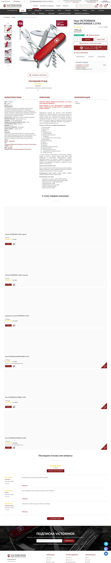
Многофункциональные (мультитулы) (22, 149)
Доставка (49, 549)
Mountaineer (12, 141)
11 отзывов (15, 396)
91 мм (10, 145)
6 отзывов (15, 278)
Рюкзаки (85, 10)
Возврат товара (51, 554)
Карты (93, 10)
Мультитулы (38, 10)
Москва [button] (85, 62)
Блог (87, 549)
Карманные (8, 144)
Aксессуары (51, 13)
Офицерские (14, 144)
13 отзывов (15, 316)
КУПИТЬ (8, 280)
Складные (26, 144)
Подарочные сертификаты (82, 13)
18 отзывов (15, 435)
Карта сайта (70, 551)
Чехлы (59, 10)
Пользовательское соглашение (74, 556)
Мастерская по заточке (65, 13)
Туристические (32, 144)
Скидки (88, 554)
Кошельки (41, 13)
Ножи (22, 10)
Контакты (65, 5)
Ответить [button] (25, 477)
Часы (29, 10)
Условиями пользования (67, 536)
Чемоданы (25, 13)
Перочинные (21, 144)
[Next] (8, 65)
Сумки (33, 13)
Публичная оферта (71, 554)
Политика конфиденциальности (94, 556)
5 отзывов (15, 355)
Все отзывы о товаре (55, 510)
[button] (101, 5)
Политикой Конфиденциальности (54, 536)
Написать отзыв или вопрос (55, 462)
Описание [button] (90, 56)
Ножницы (101, 10)
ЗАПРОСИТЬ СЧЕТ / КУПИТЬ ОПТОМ (90, 43)
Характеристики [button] (80, 56)
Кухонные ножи (49, 10)
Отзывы (58, 5)
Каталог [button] (35, 5)
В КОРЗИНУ (87, 39)
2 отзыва (14, 239)
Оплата (49, 551)
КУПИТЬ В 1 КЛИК (101, 39)
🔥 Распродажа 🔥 (12, 10)
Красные (10, 147)
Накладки (67, 10)
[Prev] (8, 23)
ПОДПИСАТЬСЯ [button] (69, 532)
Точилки (76, 10)
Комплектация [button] (101, 56)
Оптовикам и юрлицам (47, 5)
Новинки (88, 551)
